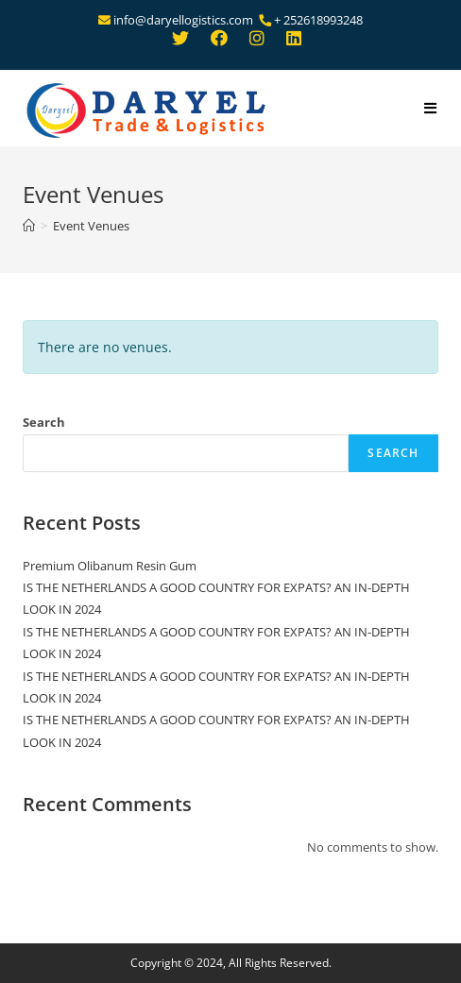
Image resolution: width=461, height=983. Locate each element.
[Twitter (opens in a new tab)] (180, 40)
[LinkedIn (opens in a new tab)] (289, 40)
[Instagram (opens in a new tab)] (257, 40)
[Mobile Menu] (430, 108)
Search (44, 422)
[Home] (29, 225)
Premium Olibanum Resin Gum (109, 565)
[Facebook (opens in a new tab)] (219, 40)
